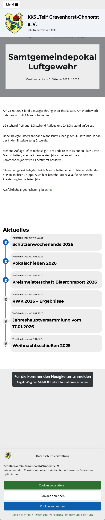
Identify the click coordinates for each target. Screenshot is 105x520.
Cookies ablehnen (53, 496)
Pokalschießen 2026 (34, 263)
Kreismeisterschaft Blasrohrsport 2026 (54, 282)
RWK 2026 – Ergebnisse (38, 301)
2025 (76, 79)
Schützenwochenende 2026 (42, 244)
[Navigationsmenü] (12, 4)
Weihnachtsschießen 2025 (41, 345)
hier (51, 189)
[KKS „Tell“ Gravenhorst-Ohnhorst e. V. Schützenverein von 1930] (52, 23)
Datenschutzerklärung (49, 515)
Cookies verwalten (52, 506)
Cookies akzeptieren (52, 485)
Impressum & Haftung (79, 515)
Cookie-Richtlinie (22, 515)
